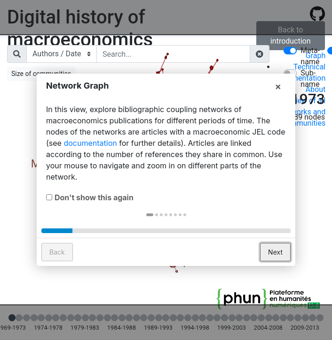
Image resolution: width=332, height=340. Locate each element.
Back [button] (57, 270)
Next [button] (275, 270)
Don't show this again (94, 215)
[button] (149, 232)
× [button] (278, 104)
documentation (90, 161)
